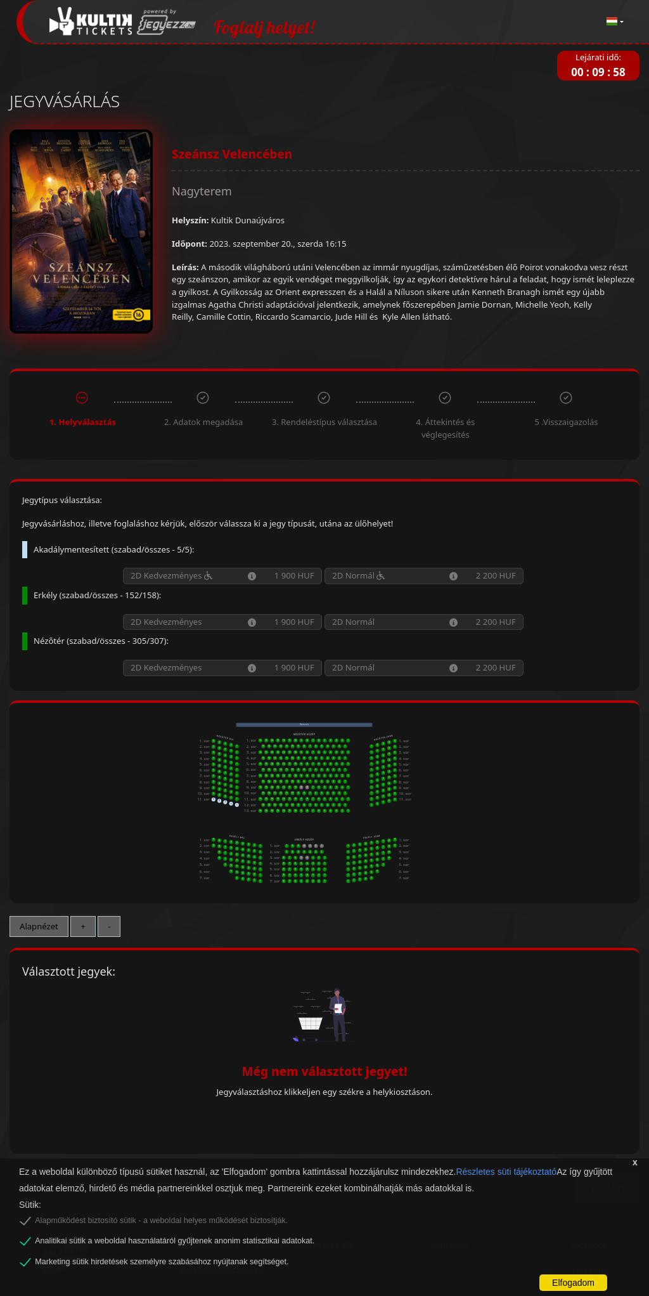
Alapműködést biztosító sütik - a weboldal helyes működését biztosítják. (161, 1220)
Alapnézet (39, 926)
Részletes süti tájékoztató (506, 1172)
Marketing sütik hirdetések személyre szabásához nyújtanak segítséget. (161, 1261)
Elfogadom (573, 1283)
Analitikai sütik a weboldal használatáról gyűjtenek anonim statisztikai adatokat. (174, 1240)
